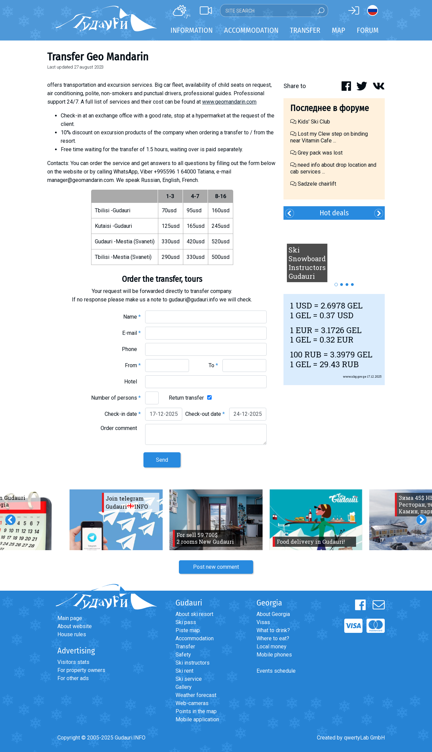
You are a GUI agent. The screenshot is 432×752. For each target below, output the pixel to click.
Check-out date (205, 414)
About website (74, 626)
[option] (334, 253)
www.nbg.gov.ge (355, 376)
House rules (71, 634)
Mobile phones (274, 654)
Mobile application (197, 719)
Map (338, 30)
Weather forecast (196, 695)
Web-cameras (192, 703)
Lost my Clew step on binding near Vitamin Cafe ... (329, 137)
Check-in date (123, 414)
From (133, 365)
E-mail (131, 333)
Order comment (121, 428)
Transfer (185, 646)
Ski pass (186, 622)
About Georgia (273, 614)
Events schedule (276, 671)
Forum (368, 30)
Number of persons (116, 398)
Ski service (189, 679)
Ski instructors (193, 663)
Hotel (132, 381)
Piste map (188, 630)
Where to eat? (272, 638)
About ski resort (194, 614)
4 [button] (352, 284)
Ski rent (184, 671)
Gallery (184, 687)
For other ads (73, 678)
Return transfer (186, 398)
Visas (263, 622)
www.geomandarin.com (229, 102)
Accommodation (195, 638)
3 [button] (347, 284)
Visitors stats (73, 662)
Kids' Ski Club (310, 121)
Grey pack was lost (316, 153)
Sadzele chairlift (313, 184)
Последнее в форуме (329, 108)
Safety (183, 654)
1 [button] (336, 284)
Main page (69, 618)
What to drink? (273, 630)
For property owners (81, 670)
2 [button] (341, 284)
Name (132, 317)
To (213, 365)
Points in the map (196, 711)
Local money (271, 646)
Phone (131, 349)
